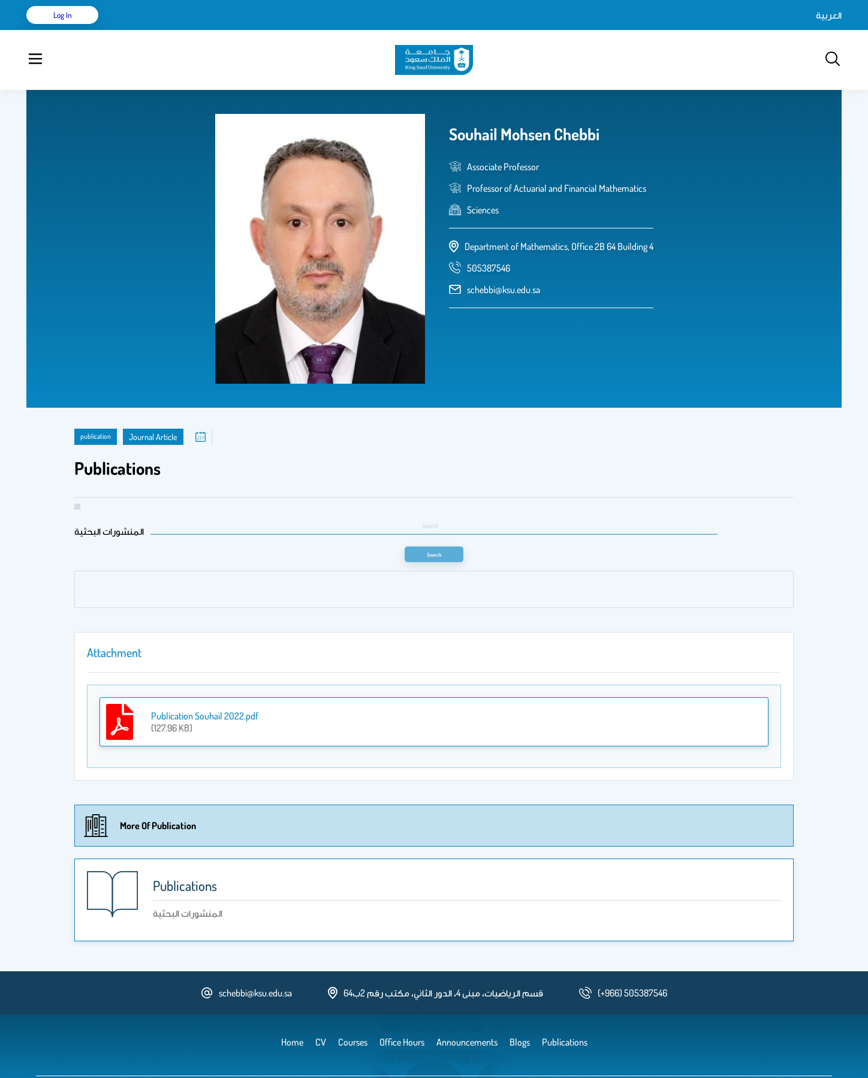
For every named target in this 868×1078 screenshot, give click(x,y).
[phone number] (488, 238)
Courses (251, 30)
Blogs (288, 30)
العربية (727, 30)
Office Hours (406, 30)
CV (161, 30)
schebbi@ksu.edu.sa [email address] (503, 260)
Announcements (341, 30)
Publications (202, 30)
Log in (797, 30)
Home (133, 30)
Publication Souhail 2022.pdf (204, 686)
